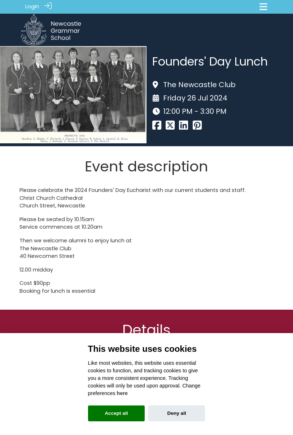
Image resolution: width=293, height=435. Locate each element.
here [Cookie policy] (122, 393)
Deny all (176, 413)
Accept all (116, 413)
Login (32, 6)
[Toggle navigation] (263, 6)
